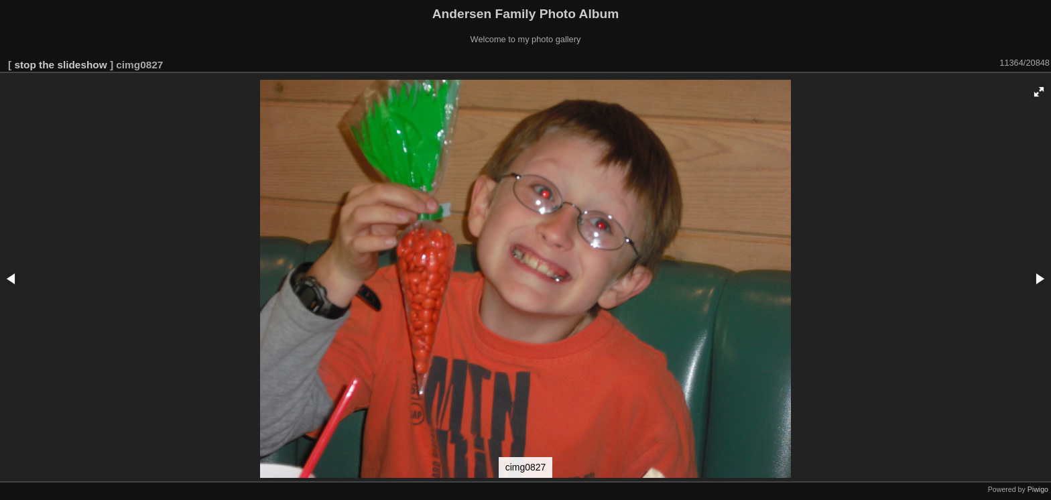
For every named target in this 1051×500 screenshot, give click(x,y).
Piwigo (1038, 489)
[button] (1039, 92)
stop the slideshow (60, 64)
